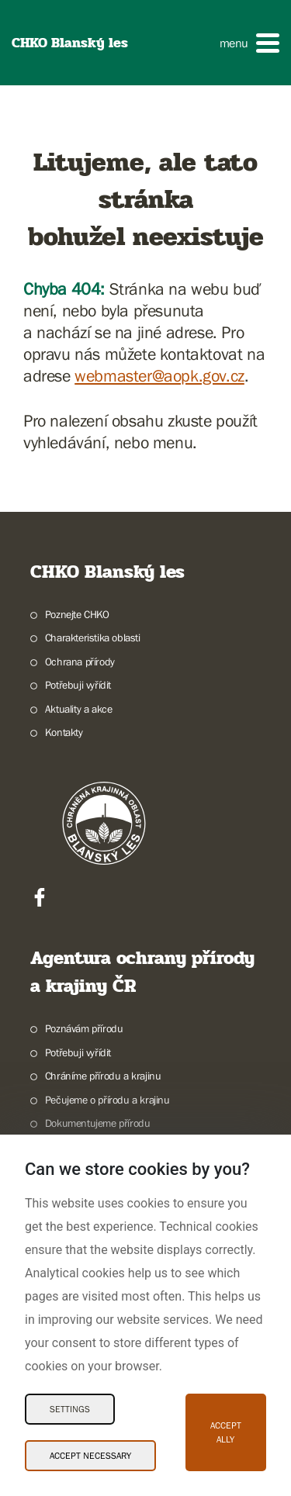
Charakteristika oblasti (92, 637)
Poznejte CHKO (77, 614)
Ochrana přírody (80, 661)
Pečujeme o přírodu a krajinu (107, 1099)
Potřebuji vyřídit (78, 685)
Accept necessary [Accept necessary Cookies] (90, 1455)
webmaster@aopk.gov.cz (159, 375)
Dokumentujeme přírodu (98, 1123)
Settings (70, 1409)
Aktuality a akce (79, 709)
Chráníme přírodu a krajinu (103, 1075)
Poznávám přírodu (84, 1028)
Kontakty (64, 732)
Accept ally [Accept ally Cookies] (225, 1432)
